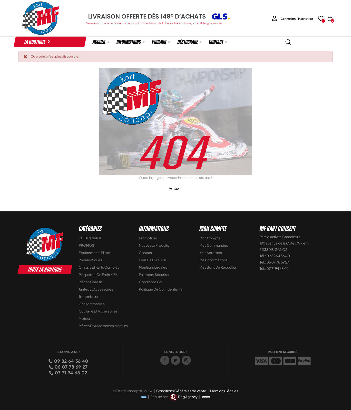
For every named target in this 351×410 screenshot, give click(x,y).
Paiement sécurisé (154, 274)
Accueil (176, 188)
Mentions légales (153, 267)
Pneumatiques (90, 260)
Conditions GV (150, 282)
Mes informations (213, 260)
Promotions (148, 238)
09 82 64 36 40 (70, 361)
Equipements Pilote (94, 252)
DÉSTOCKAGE (90, 238)
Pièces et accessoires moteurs (103, 325)
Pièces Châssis (91, 282)
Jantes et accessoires (96, 289)
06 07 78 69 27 (71, 367)
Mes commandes (213, 245)
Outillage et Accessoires (98, 311)
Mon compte (210, 238)
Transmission (89, 296)
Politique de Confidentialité (161, 289)
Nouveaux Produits (154, 245)
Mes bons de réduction (218, 267)
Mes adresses (210, 252)
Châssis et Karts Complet (99, 267)
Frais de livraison (152, 260)
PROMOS (86, 245)
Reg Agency (188, 396)
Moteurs (85, 318)
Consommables (92, 304)
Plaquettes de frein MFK (98, 274)
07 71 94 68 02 (70, 372)
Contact (145, 252)
